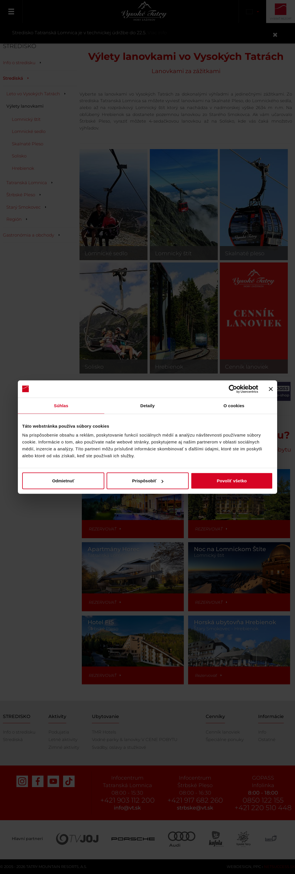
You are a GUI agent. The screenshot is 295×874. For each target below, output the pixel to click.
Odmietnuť (63, 480)
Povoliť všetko (232, 480)
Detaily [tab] (147, 405)
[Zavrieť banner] (271, 389)
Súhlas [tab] (61, 405)
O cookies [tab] (234, 405)
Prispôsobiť (147, 480)
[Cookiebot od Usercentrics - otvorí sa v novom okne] (233, 388)
